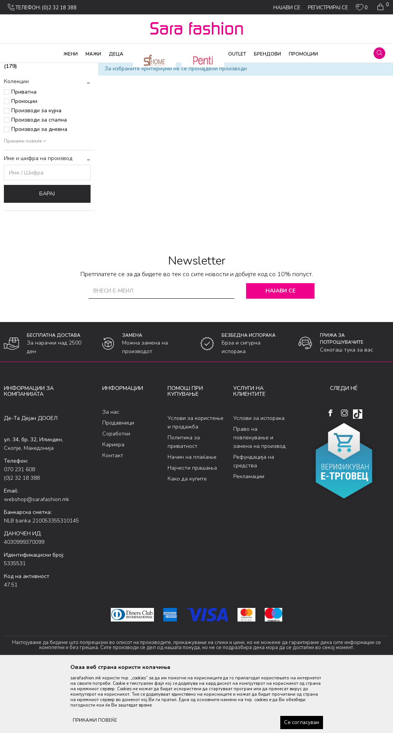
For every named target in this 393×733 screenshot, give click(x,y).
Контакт (112, 518)
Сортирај (340, 81)
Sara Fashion (18, 68)
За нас (110, 475)
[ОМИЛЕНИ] (362, 8)
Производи (51, 68)
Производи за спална (39, 182)
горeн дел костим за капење (41, 107)
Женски (121, 68)
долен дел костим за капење (41, 125)
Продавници (118, 485)
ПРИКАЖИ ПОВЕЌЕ (95, 720)
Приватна (24, 154)
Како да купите (187, 541)
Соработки (116, 496)
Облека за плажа (88, 68)
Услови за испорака (259, 480)
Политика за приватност (184, 504)
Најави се (282, 353)
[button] (379, 53)
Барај (47, 256)
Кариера (113, 507)
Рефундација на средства (253, 524)
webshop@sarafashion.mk (36, 562)
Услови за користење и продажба (196, 485)
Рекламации (248, 539)
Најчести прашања (192, 530)
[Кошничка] (382, 7)
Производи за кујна (36, 173)
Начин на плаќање (192, 519)
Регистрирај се (328, 7)
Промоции (24, 164)
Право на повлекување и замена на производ (259, 500)
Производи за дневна (39, 192)
